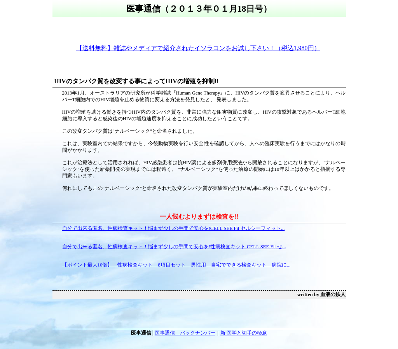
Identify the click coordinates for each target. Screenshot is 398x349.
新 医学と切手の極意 (243, 333)
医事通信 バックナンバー (185, 333)
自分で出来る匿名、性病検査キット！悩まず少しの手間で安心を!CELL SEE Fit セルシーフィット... (173, 228)
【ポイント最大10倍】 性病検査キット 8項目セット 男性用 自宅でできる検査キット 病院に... (176, 265)
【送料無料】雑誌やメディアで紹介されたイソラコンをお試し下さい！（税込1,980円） (198, 48)
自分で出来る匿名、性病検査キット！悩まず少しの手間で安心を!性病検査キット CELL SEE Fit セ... (174, 246)
